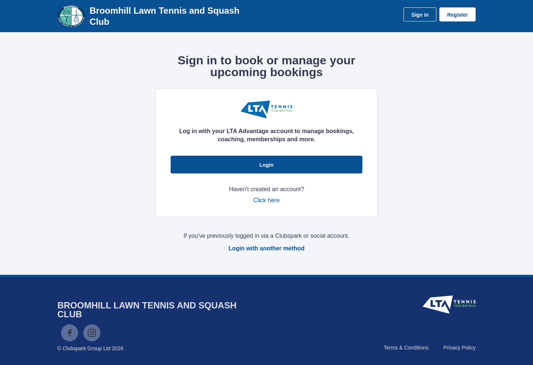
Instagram (91, 332)
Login (266, 165)
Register (457, 15)
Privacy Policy (459, 348)
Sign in (420, 15)
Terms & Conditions (405, 348)
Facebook (69, 332)
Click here (266, 200)
